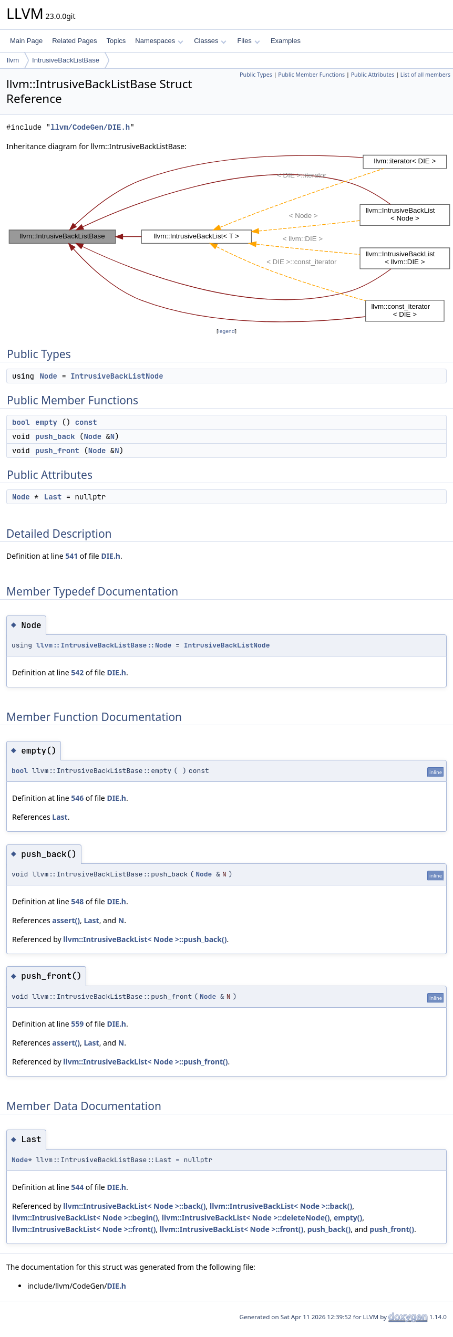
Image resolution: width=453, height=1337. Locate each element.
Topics (116, 41)
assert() (66, 920)
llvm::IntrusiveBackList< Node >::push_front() (145, 1062)
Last (53, 497)
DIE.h (110, 556)
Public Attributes (373, 74)
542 (77, 672)
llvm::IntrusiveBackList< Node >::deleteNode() (246, 1218)
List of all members (425, 74)
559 (77, 1024)
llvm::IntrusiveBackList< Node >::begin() (85, 1218)
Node (48, 376)
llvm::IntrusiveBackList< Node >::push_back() (144, 939)
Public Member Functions (311, 74)
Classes (210, 41)
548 (77, 901)
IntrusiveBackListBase (65, 60)
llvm (13, 60)
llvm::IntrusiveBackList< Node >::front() (84, 1229)
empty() (348, 1218)
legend (226, 331)
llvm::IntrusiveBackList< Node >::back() (134, 1206)
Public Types (256, 74)
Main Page (26, 41)
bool (21, 422)
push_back (55, 436)
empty (46, 422)
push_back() (329, 1229)
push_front (57, 450)
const (86, 422)
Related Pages (74, 41)
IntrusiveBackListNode (116, 376)
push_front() (391, 1229)
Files (248, 41)
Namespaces (159, 41)
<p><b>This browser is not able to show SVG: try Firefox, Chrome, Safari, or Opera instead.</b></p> (229, 239)
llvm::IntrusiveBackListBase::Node (103, 645)
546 (77, 798)
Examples (286, 41)
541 (71, 556)
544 (77, 1187)
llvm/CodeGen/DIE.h (90, 127)
